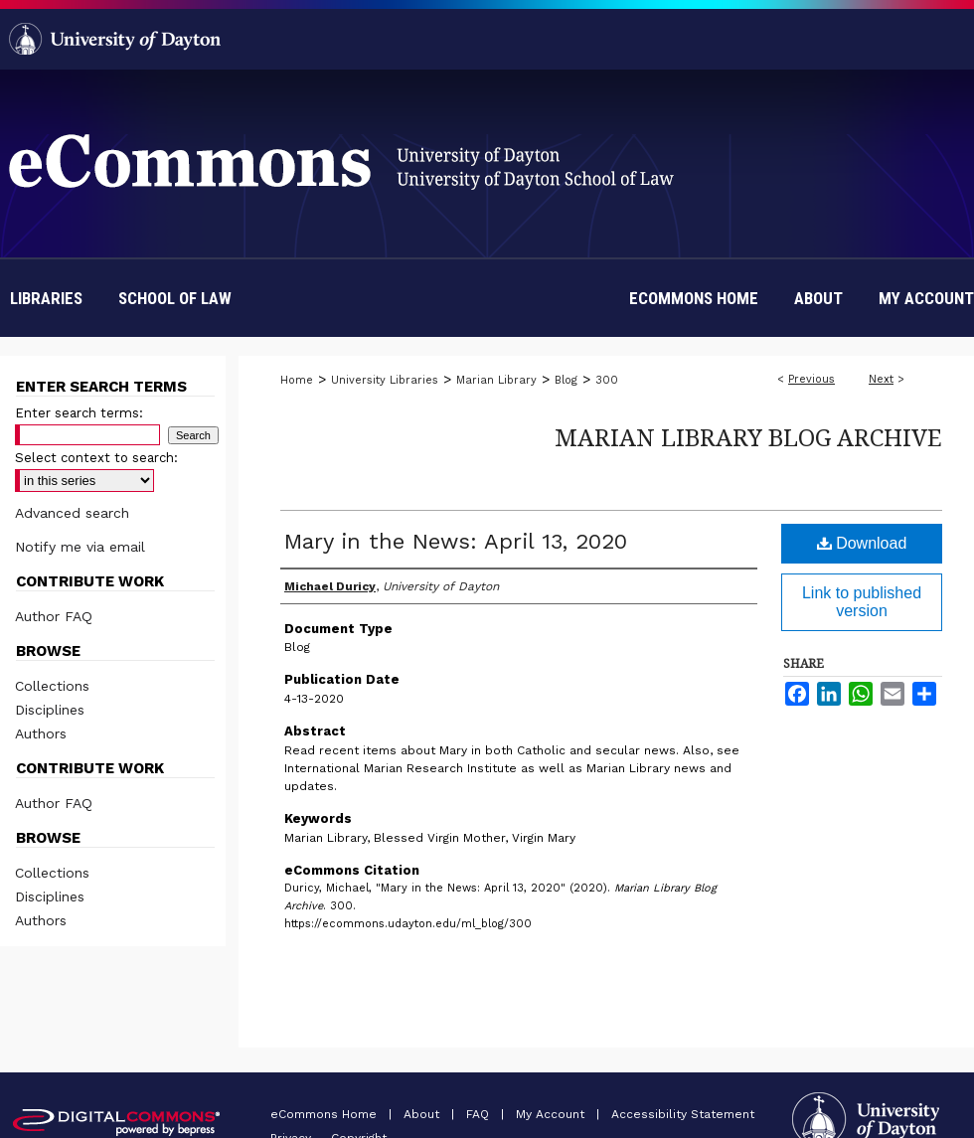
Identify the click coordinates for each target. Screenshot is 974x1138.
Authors (41, 733)
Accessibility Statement (682, 1114)
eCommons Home (325, 1114)
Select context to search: (96, 457)
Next (881, 379)
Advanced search (72, 513)
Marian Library (496, 380)
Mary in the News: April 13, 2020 (455, 541)
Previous (811, 379)
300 (606, 380)
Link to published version (861, 601)
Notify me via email (80, 547)
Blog (566, 380)
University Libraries (384, 380)
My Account (552, 1114)
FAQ (479, 1114)
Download (862, 543)
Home (296, 380)
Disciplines (49, 710)
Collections (52, 686)
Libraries (46, 298)
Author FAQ (53, 616)
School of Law (175, 298)
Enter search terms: (79, 413)
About (423, 1114)
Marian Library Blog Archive (748, 436)
